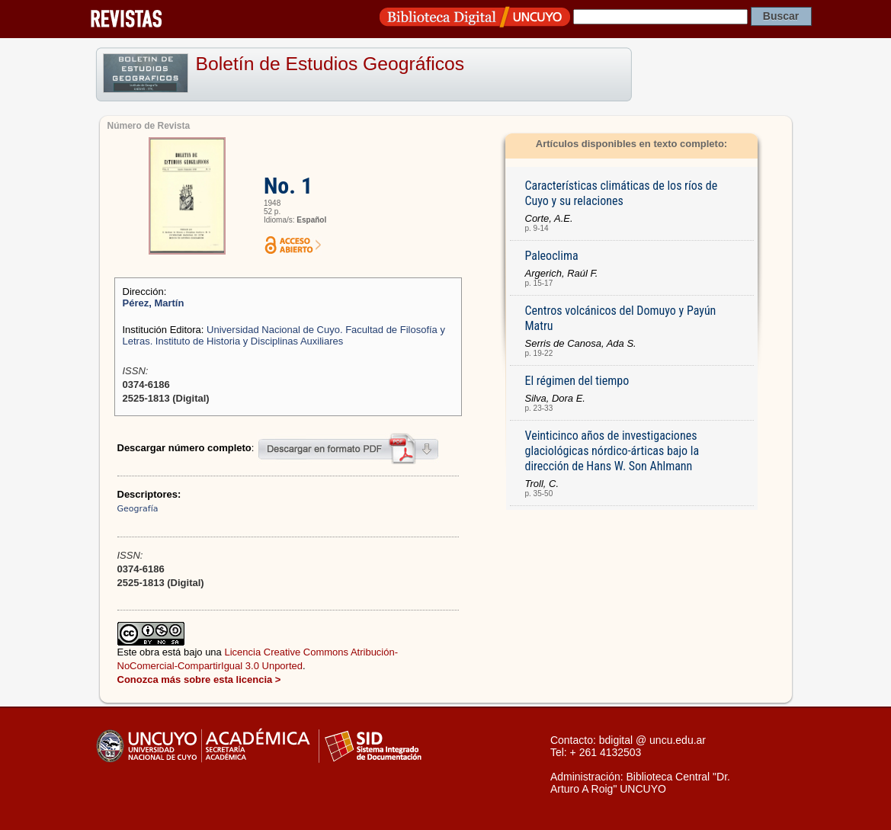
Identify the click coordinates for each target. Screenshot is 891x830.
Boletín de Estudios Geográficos (330, 63)
